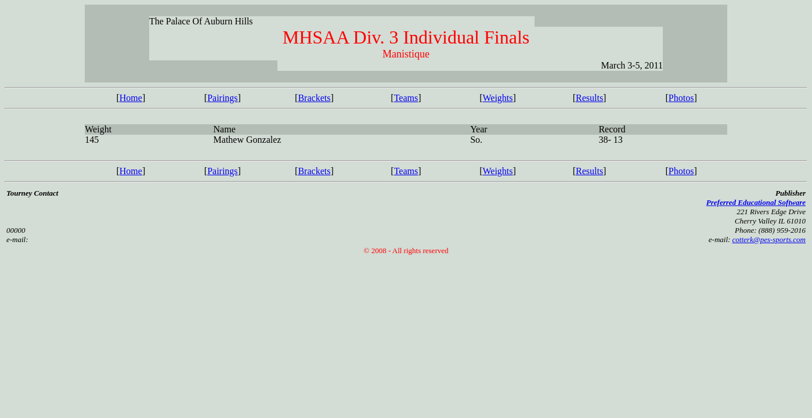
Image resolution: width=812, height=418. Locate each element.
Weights (497, 98)
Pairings (222, 98)
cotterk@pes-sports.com (769, 239)
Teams (406, 98)
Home (131, 98)
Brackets (314, 98)
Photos (681, 98)
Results (589, 98)
